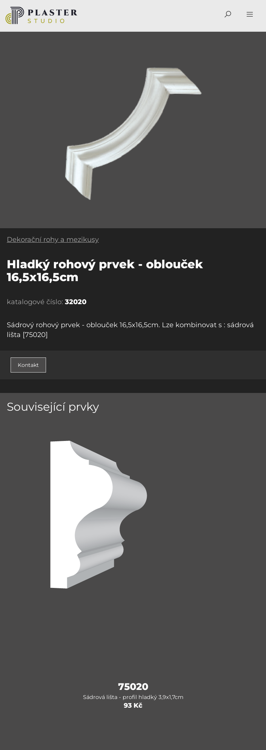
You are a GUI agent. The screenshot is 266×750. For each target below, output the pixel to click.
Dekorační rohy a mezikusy (53, 239)
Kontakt (28, 365)
